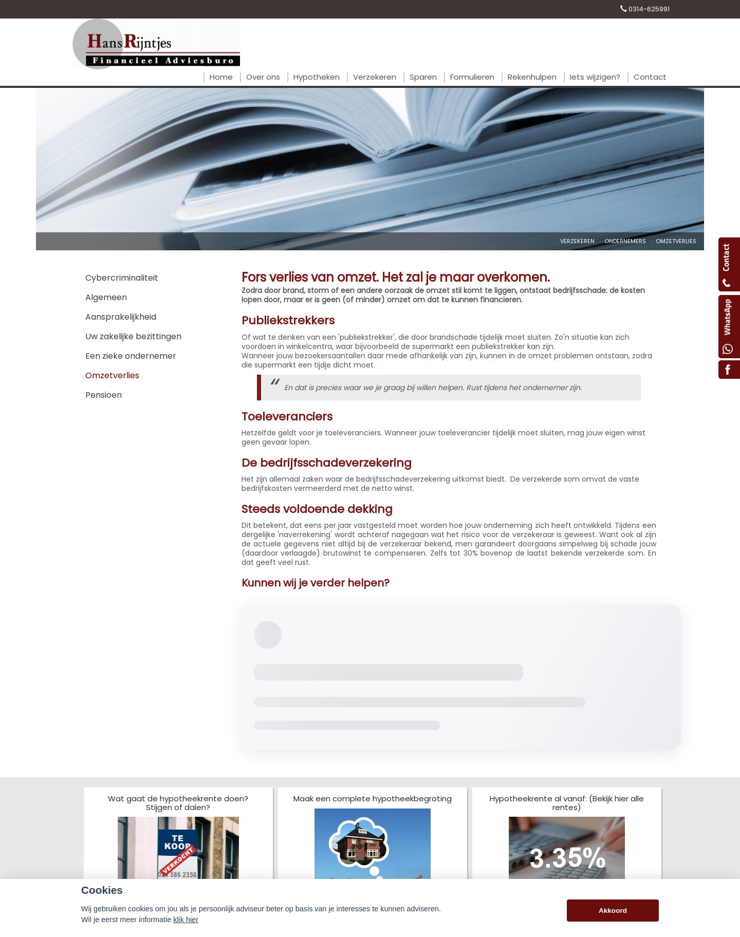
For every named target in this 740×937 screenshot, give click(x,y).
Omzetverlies (676, 241)
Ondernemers (625, 241)
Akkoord (613, 910)
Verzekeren (577, 241)
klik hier (185, 919)
